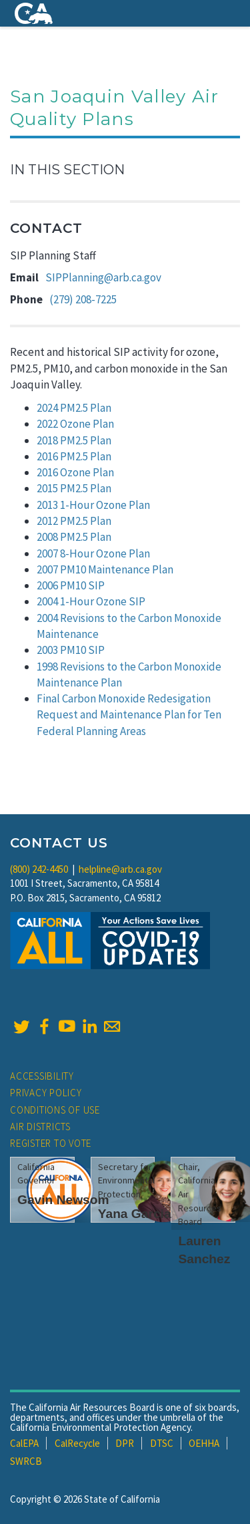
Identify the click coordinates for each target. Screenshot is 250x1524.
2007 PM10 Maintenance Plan (105, 569)
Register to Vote (50, 1143)
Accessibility (42, 1076)
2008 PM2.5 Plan (74, 537)
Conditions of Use (55, 1110)
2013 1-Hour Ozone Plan (93, 505)
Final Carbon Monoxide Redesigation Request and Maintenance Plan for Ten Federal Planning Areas (129, 714)
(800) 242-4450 (39, 869)
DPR (124, 1443)
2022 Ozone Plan (75, 423)
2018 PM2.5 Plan (74, 440)
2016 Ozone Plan (75, 472)
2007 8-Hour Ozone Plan (93, 553)
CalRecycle (77, 1443)
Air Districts (40, 1126)
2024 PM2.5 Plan (74, 407)
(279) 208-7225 (83, 299)
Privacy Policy (46, 1092)
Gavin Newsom (63, 1200)
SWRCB (26, 1461)
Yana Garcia (134, 1214)
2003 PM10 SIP (71, 650)
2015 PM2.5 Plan (74, 488)
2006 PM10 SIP (71, 585)
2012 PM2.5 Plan (74, 521)
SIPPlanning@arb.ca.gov (103, 277)
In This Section (67, 170)
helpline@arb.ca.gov (120, 869)
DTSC (161, 1443)
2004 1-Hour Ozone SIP (91, 601)
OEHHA (204, 1443)
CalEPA (24, 1443)
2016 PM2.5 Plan (74, 456)
